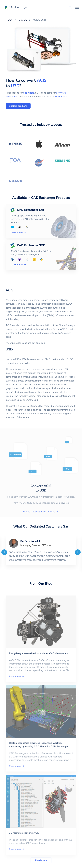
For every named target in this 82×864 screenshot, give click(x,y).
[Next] (78, 552)
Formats (22, 20)
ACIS (42, 80)
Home (9, 20)
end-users (28, 92)
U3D (15, 86)
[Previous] (4, 552)
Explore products (18, 106)
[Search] (70, 7)
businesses (61, 96)
